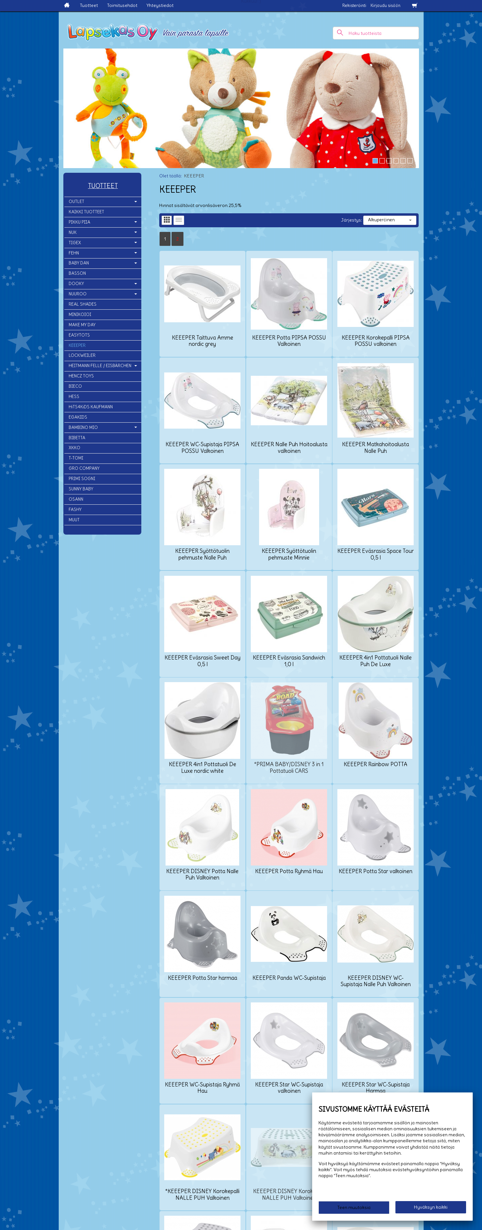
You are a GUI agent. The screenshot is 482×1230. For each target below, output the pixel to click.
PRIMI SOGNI (82, 478)
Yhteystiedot (160, 5)
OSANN (76, 499)
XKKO (74, 448)
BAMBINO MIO (83, 427)
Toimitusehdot (122, 5)
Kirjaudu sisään (385, 5)
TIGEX (75, 243)
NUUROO (78, 294)
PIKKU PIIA (79, 222)
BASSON (77, 273)
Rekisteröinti (354, 5)
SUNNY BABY (81, 489)
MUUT (74, 520)
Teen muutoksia (354, 1207)
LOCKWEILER (82, 355)
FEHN (74, 253)
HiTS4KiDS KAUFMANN (91, 407)
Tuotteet (89, 5)
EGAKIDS (78, 417)
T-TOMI (76, 458)
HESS (74, 396)
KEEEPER (77, 345)
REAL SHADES (83, 304)
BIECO (75, 386)
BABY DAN (79, 263)
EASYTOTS (79, 335)
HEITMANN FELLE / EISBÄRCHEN (100, 365)
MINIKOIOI (80, 314)
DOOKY (76, 283)
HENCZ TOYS (81, 376)
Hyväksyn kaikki (431, 1207)
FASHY (75, 509)
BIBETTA (77, 438)
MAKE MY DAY (82, 325)
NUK (73, 232)
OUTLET (76, 201)
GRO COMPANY (84, 468)
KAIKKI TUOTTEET (86, 212)
